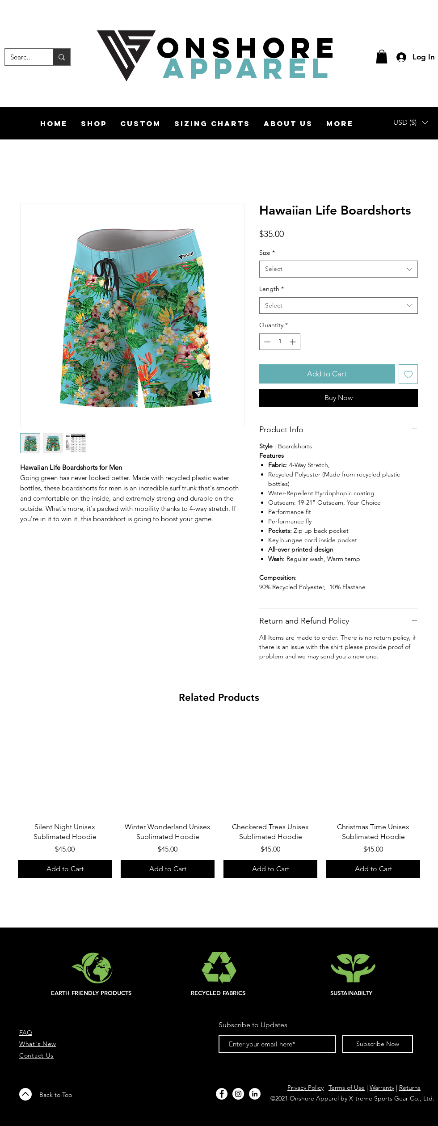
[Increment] (293, 342)
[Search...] (22, 57)
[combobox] (338, 269)
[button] (381, 56)
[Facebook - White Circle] (221, 1094)
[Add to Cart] (65, 869)
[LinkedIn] (255, 1094)
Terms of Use (346, 1088)
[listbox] (410, 122)
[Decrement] (266, 342)
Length (271, 289)
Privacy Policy (305, 1088)
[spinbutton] (280, 342)
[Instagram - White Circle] (238, 1094)
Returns (410, 1088)
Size (267, 253)
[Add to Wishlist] (408, 374)
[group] (219, 799)
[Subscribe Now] (377, 1044)
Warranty (382, 1088)
